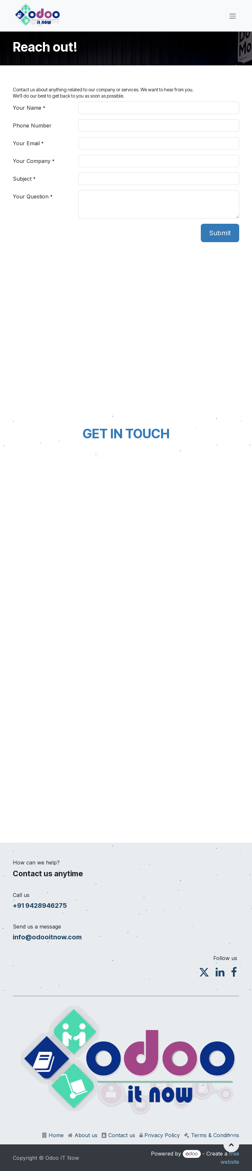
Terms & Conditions (215, 1135)
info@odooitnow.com (47, 937)
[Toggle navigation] (232, 16)
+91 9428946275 (40, 905)
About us (85, 1135)
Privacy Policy (162, 1135)
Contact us (121, 1135)
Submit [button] (220, 233)
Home (56, 1135)
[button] (231, 1144)
